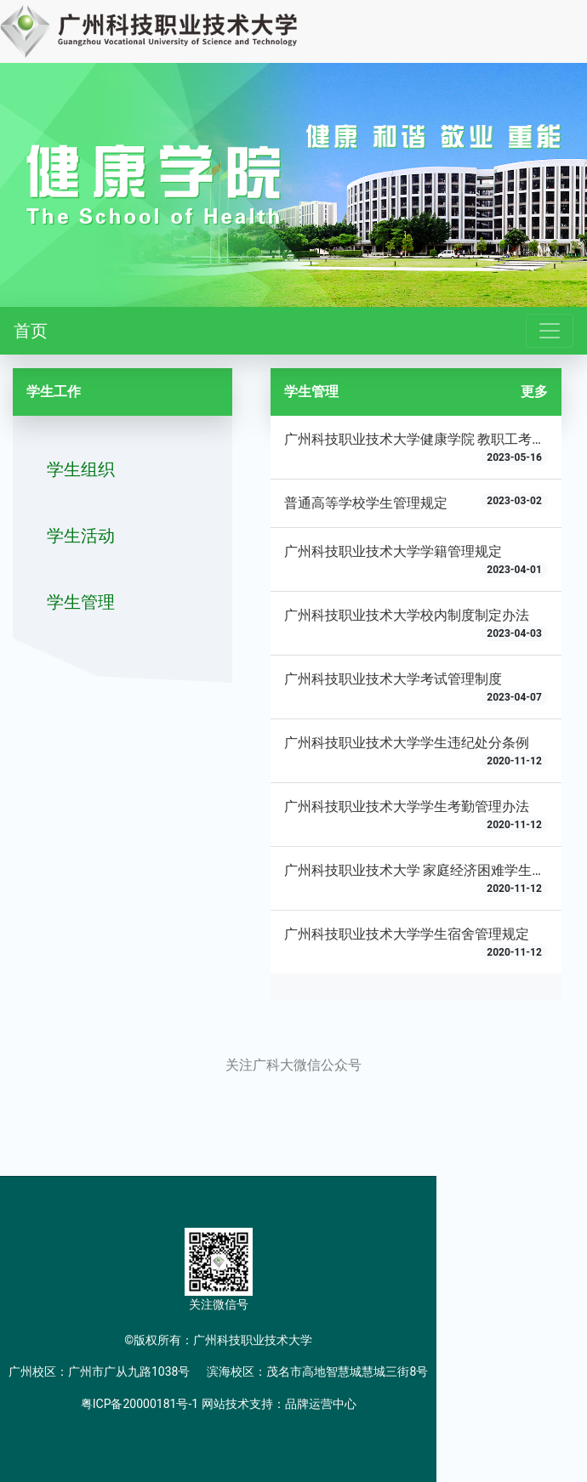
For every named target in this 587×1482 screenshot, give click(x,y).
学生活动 (81, 535)
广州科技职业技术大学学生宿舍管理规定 (406, 934)
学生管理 (81, 602)
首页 (31, 331)
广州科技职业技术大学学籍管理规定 (393, 551)
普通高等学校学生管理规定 (365, 503)
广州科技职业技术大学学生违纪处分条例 (406, 743)
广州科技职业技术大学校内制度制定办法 (406, 615)
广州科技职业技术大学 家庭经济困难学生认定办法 (435, 870)
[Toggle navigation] (549, 331)
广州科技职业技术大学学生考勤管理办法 (406, 806)
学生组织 (81, 469)
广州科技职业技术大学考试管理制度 (393, 679)
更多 (534, 391)
